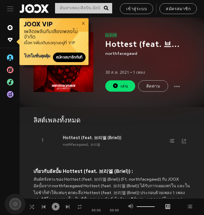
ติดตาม (153, 86)
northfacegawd (121, 54)
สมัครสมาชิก (178, 9)
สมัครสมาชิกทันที (69, 57)
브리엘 (95, 145)
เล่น (120, 86)
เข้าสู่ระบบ (136, 9)
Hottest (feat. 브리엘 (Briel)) (92, 137)
